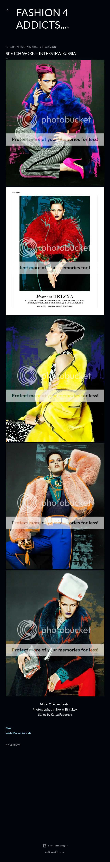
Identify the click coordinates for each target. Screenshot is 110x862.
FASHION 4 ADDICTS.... (42, 18)
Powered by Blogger (55, 846)
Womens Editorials (22, 733)
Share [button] (8, 728)
